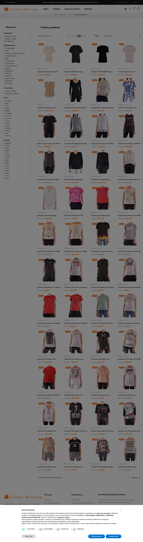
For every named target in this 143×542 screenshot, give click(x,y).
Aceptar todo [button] (113, 536)
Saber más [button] (28, 536)
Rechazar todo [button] (96, 536)
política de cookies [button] (64, 517)
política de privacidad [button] (103, 513)
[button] (120, 510)
